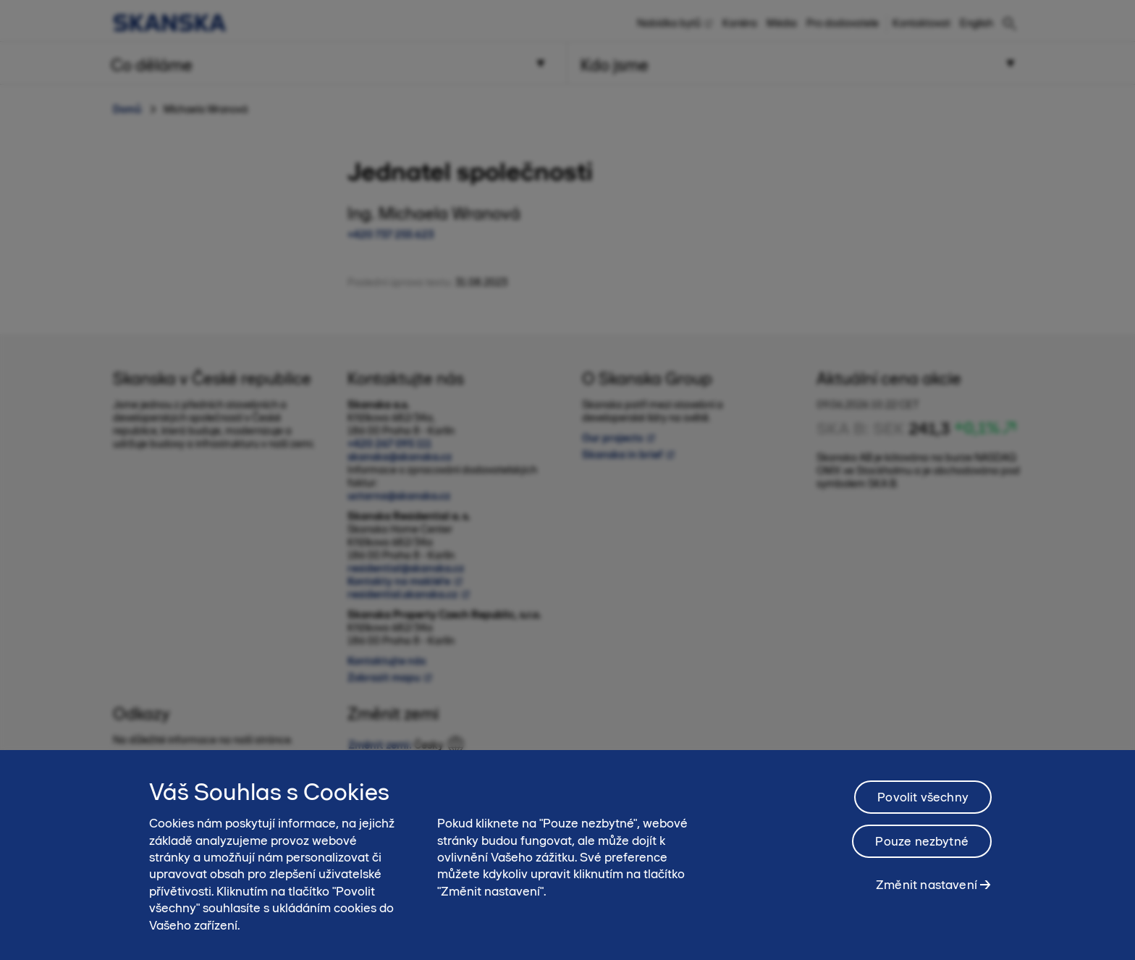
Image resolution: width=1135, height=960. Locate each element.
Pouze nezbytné (922, 851)
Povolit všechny (923, 806)
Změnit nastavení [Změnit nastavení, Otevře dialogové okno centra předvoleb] (926, 894)
